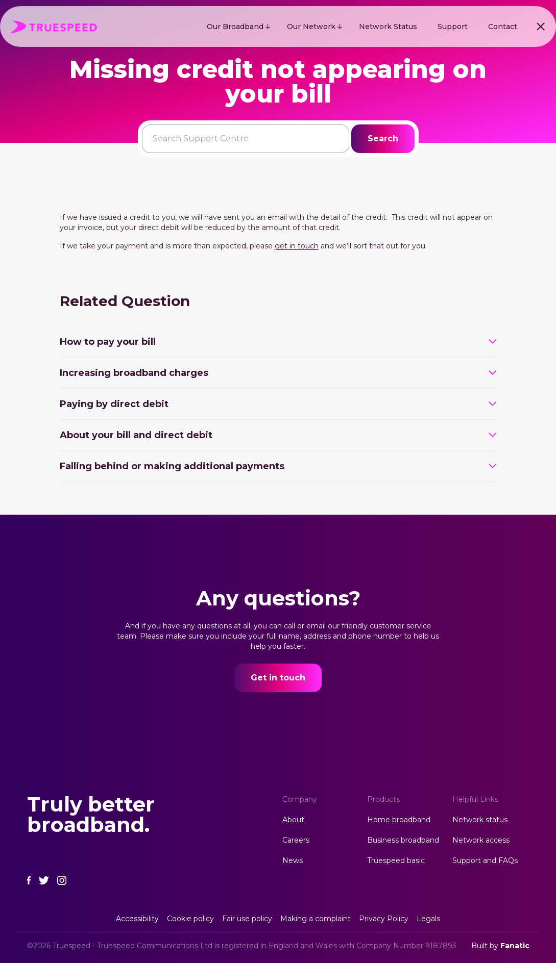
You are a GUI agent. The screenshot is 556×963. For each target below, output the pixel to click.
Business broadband (403, 840)
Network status (479, 819)
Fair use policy (247, 918)
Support (453, 26)
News (292, 860)
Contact (502, 26)
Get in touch (278, 677)
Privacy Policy (383, 918)
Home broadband (398, 819)
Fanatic (514, 945)
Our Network (311, 26)
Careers (295, 840)
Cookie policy (190, 918)
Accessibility (137, 918)
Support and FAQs (485, 860)
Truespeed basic (396, 860)
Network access (481, 840)
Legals (428, 918)
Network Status (388, 26)
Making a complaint (315, 918)
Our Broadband (235, 26)
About (293, 819)
